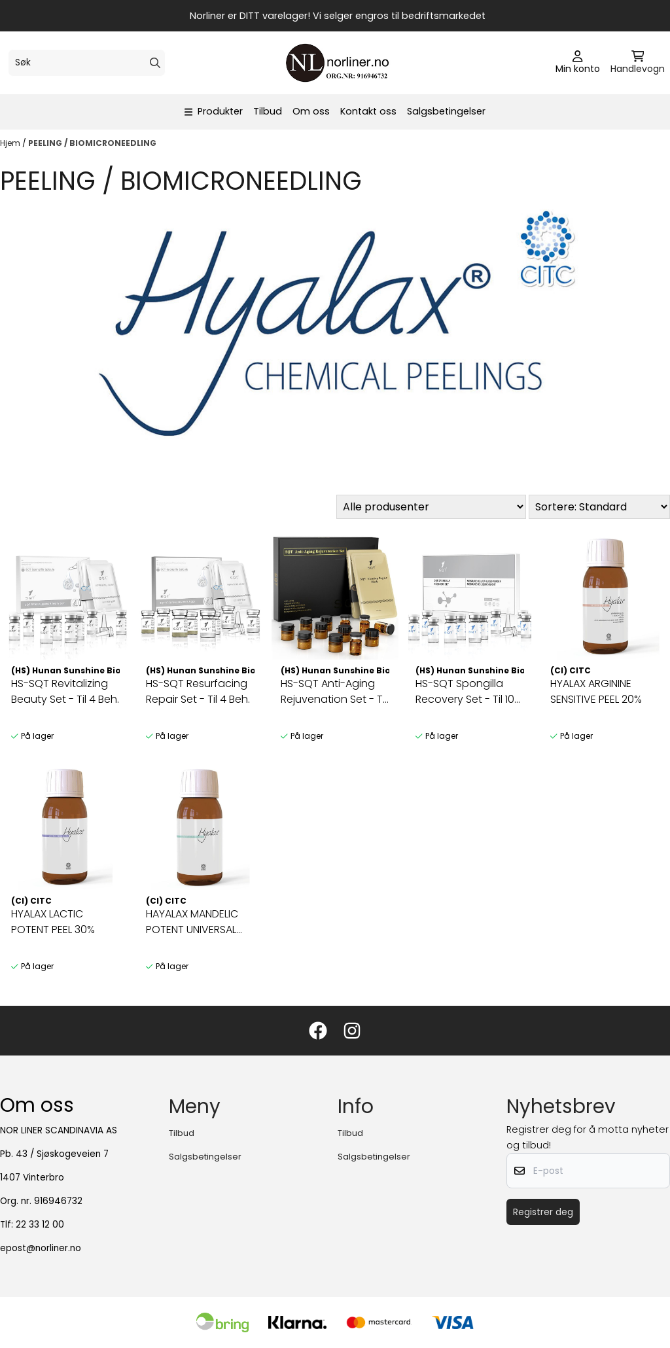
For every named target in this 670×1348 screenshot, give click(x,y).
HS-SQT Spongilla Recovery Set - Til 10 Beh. (464, 691)
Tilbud (267, 111)
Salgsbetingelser (446, 111)
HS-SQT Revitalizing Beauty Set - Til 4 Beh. (65, 691)
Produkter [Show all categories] (214, 111)
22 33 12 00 (40, 1224)
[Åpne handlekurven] (637, 62)
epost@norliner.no (40, 1248)
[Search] (155, 63)
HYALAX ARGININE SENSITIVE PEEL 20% (596, 691)
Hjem (11, 143)
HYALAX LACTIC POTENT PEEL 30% (53, 921)
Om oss (311, 111)
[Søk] (87, 63)
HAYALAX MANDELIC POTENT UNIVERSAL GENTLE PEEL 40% (192, 922)
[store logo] (339, 62)
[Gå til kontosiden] (577, 62)
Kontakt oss (368, 111)
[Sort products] (599, 507)
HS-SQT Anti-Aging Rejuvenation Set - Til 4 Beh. (334, 691)
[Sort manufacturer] (431, 507)
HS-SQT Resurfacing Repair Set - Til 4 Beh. (198, 691)
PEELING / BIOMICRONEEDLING (92, 143)
